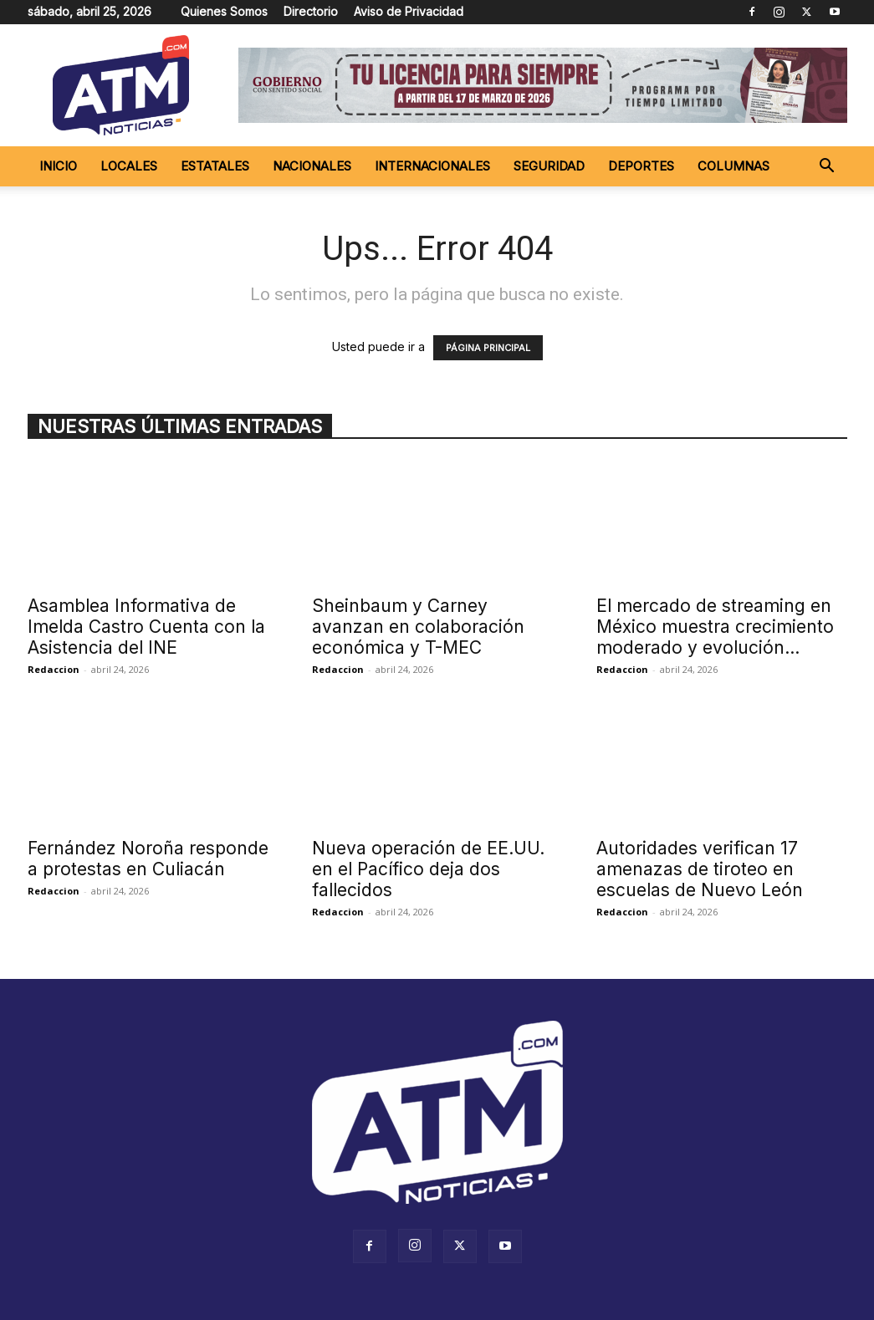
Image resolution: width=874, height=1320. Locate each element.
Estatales (215, 166)
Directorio (311, 11)
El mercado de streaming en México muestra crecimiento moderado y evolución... (715, 626)
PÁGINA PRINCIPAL (488, 348)
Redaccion (53, 669)
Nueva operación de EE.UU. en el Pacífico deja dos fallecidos (428, 869)
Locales (128, 166)
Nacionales (312, 166)
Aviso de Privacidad (408, 11)
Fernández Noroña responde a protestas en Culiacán (148, 858)
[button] (827, 168)
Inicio (58, 166)
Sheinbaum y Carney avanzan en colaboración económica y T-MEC (418, 626)
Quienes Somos (224, 11)
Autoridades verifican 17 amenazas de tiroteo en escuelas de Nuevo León (699, 869)
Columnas (733, 166)
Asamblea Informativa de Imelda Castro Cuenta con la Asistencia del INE (146, 626)
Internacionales (432, 166)
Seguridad (549, 166)
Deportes (641, 166)
